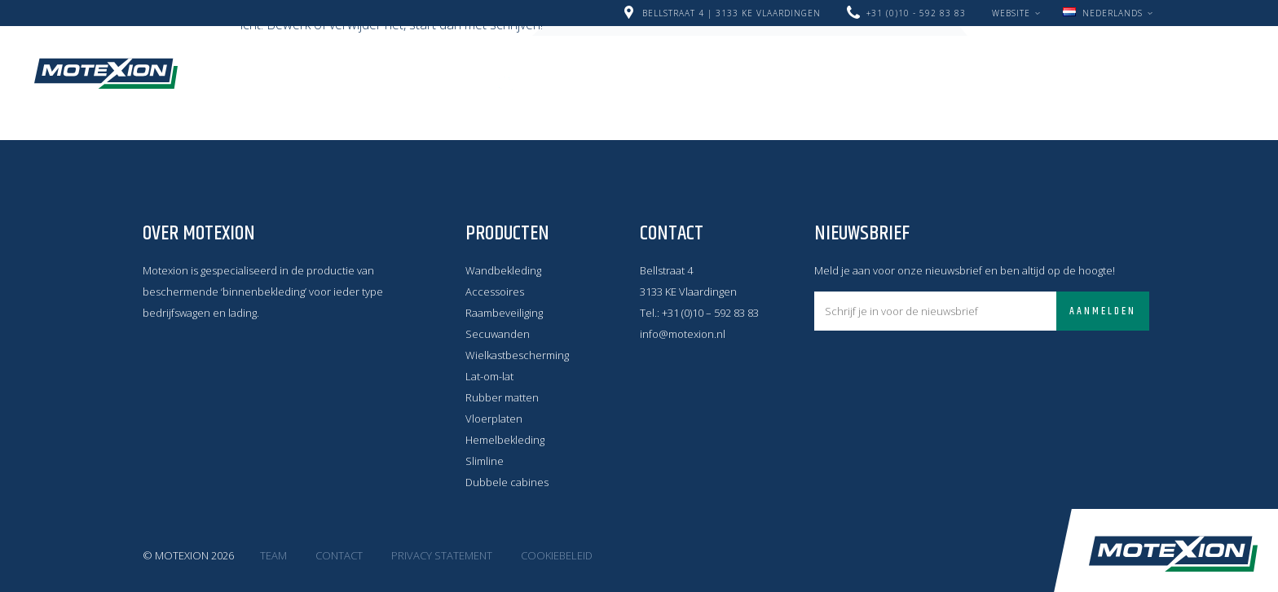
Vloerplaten (493, 418)
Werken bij (968, 62)
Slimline (484, 461)
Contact (437, 83)
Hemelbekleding (504, 439)
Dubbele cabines (507, 482)
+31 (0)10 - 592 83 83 (916, 13)
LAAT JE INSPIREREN (315, 83)
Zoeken (504, 83)
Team (273, 555)
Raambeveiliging (504, 312)
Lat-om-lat (489, 376)
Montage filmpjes (1095, 62)
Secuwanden (497, 334)
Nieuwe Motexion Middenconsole (428, 62)
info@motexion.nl (682, 334)
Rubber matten (502, 397)
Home (269, 62)
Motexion (106, 73)
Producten (775, 62)
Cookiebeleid (557, 555)
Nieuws (593, 62)
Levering (872, 62)
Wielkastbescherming (517, 355)
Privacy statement (441, 555)
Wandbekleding (503, 270)
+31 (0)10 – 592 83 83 (710, 312)
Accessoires (494, 291)
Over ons (678, 62)
